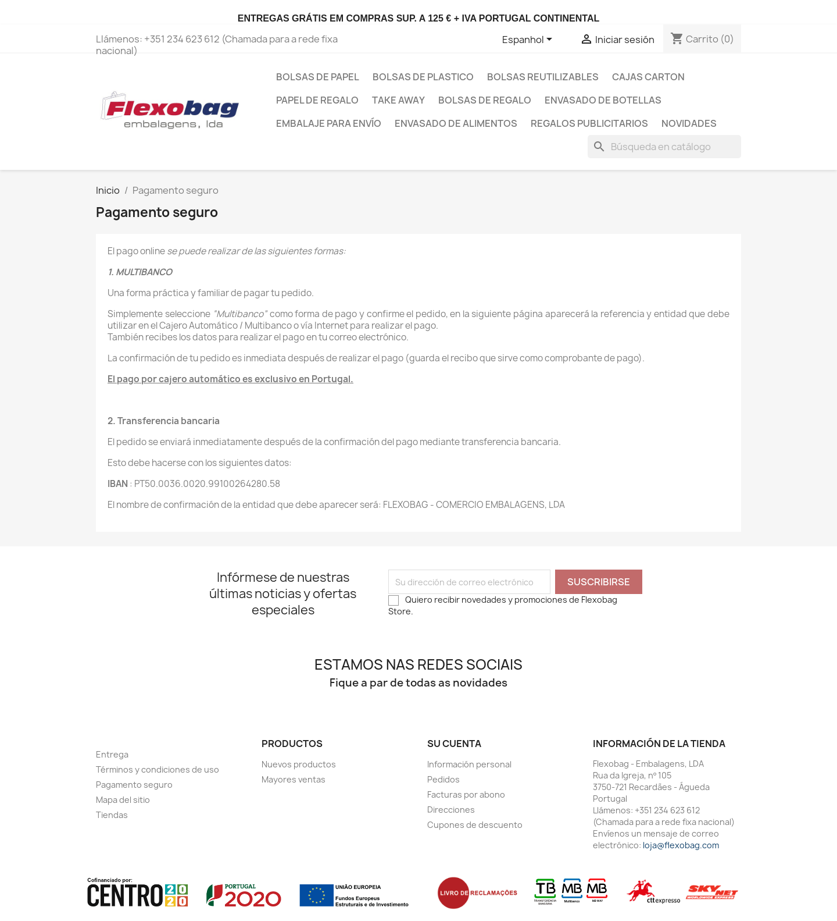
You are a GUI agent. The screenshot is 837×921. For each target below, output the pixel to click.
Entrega (112, 754)
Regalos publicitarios (589, 123)
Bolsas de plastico (423, 76)
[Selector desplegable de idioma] (529, 40)
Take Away (398, 100)
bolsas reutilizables (543, 76)
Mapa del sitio (123, 799)
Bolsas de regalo (484, 100)
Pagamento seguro (134, 784)
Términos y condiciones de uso (157, 769)
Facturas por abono (466, 794)
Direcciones (451, 809)
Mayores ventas (294, 779)
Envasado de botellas (603, 100)
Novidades (689, 123)
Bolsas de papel (317, 76)
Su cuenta (454, 743)
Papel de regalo (317, 100)
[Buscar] (664, 146)
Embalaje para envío (328, 123)
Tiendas (112, 814)
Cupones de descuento (475, 824)
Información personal (469, 764)
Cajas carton (648, 76)
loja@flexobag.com (681, 845)
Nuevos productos (299, 764)
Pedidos (443, 779)
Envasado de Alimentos (456, 123)
